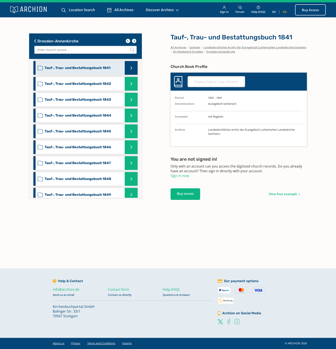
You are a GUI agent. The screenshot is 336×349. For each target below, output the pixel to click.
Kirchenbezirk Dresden (188, 52)
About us (58, 343)
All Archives (124, 9)
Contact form (118, 289)
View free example (283, 194)
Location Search (81, 9)
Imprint (127, 343)
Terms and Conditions (101, 343)
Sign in (224, 10)
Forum (240, 10)
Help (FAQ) (258, 10)
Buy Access (310, 10)
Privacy (75, 343)
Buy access (185, 193)
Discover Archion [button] (160, 9)
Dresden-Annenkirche (56, 41)
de (274, 12)
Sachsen (194, 47)
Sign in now (180, 175)
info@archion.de (66, 289)
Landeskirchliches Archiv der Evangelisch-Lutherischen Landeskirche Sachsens (254, 47)
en (284, 12)
